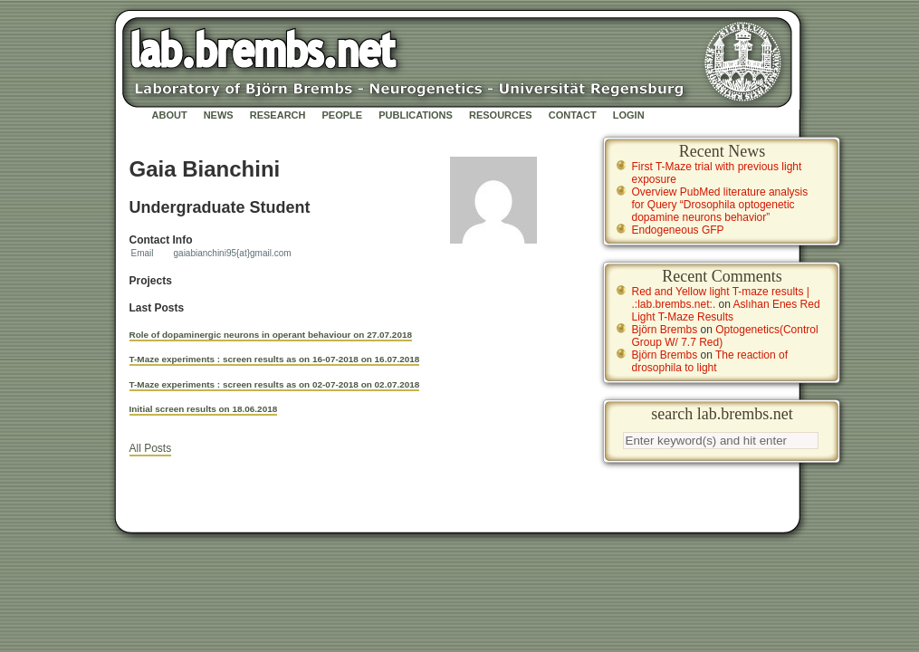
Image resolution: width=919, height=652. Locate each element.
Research (278, 115)
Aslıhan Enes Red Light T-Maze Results (726, 310)
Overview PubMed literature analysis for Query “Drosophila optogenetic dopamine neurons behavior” (720, 205)
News (219, 115)
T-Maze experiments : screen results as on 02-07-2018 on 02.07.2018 (274, 384)
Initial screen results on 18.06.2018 (203, 409)
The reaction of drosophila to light (710, 361)
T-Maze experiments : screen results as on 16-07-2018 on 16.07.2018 (274, 359)
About (169, 115)
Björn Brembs (665, 329)
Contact (573, 115)
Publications (415, 115)
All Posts (150, 448)
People (342, 115)
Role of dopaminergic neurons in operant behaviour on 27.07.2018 (271, 335)
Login (629, 115)
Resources (500, 115)
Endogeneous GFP (678, 230)
